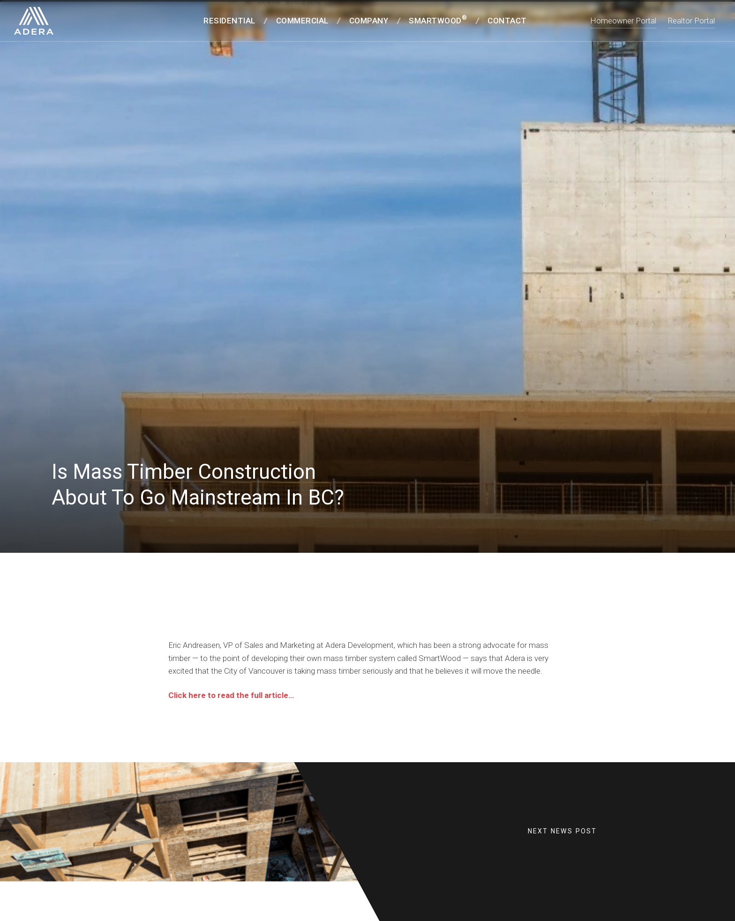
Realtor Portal (691, 20)
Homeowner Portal (623, 20)
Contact (507, 20)
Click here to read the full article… (231, 706)
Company (369, 20)
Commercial (302, 20)
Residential (229, 20)
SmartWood (438, 19)
